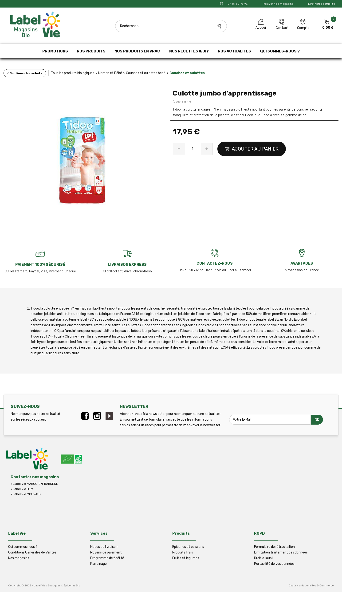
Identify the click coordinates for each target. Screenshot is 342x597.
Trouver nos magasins (277, 3)
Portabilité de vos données (274, 564)
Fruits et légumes (185, 558)
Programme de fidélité (107, 558)
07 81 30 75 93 (237, 3)
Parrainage (98, 564)
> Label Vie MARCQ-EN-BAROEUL (34, 484)
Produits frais (182, 552)
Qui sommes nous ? (22, 547)
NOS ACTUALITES (234, 51)
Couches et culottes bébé (145, 73)
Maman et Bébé (110, 73)
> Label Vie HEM (22, 489)
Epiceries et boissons (188, 547)
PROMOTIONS (55, 51)
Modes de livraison (104, 547)
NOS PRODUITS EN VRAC (137, 51)
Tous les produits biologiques (72, 73)
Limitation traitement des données (281, 552)
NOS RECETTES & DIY (189, 51)
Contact (282, 28)
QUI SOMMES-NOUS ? (280, 51)
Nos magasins (18, 558)
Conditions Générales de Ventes (32, 552)
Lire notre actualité (321, 3)
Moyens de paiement (106, 552)
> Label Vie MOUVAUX (26, 494)
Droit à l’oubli (263, 558)
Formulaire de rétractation (274, 547)
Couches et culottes (187, 73)
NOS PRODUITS (91, 51)
